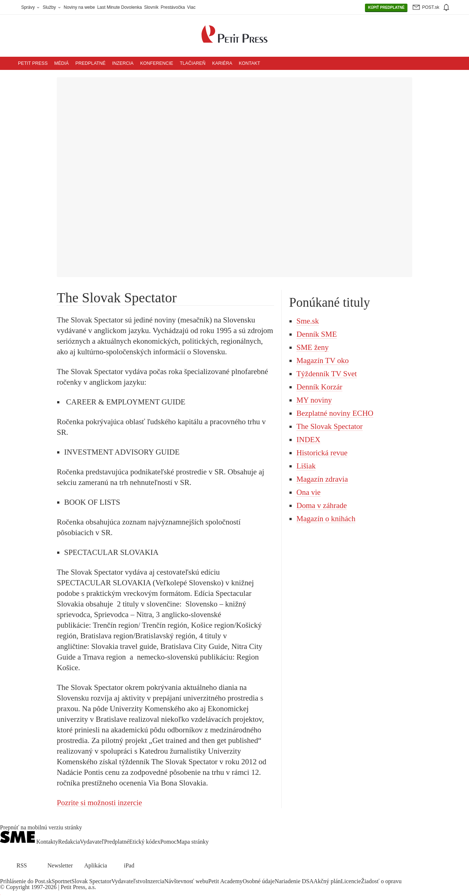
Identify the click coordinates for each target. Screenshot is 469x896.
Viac (191, 7)
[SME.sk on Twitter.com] (13, 875)
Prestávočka (173, 7)
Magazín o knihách (325, 518)
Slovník (151, 7)
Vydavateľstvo (128, 881)
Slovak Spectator (91, 881)
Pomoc (168, 842)
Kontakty (47, 842)
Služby (52, 7)
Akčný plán (327, 881)
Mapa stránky (193, 842)
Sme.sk (307, 321)
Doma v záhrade (321, 505)
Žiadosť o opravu (381, 881)
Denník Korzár (319, 386)
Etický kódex (144, 842)
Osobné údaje (259, 881)
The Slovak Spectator (329, 426)
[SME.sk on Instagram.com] (22, 875)
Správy (31, 7)
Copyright (18, 887)
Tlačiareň (193, 63)
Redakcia (69, 842)
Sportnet (61, 881)
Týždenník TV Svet (326, 373)
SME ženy (312, 347)
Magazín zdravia (322, 479)
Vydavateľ (92, 842)
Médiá (61, 63)
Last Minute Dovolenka (119, 7)
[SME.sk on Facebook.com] (4, 875)
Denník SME (316, 334)
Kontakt (249, 63)
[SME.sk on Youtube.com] (30, 875)
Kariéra (222, 63)
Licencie (351, 881)
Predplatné (90, 63)
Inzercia (122, 63)
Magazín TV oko (322, 360)
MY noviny (314, 400)
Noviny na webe (79, 7)
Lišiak (306, 466)
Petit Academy (225, 881)
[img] (445, 7)
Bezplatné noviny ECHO (334, 413)
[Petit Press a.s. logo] (234, 30)
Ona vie (308, 492)
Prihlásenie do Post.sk (26, 881)
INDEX (308, 439)
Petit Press (33, 63)
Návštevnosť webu (186, 881)
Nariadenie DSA (294, 881)
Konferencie (156, 63)
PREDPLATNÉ (386, 7)
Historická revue (321, 452)
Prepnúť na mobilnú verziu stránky (41, 827)
